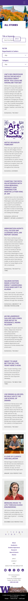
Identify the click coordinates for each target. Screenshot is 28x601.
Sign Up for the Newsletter (14, 565)
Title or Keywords (8, 36)
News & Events (14, 552)
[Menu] (24, 2)
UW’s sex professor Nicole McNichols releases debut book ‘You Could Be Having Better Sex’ (13, 78)
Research (14, 550)
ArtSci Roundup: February (12, 143)
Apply (17, 39)
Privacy (6, 598)
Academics (14, 545)
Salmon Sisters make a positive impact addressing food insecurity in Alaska (13, 285)
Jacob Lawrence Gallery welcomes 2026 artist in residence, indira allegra (13, 320)
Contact (14, 561)
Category (5, 60)
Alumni (14, 555)
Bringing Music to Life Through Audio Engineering (13, 505)
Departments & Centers (10, 51)
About (14, 543)
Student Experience (14, 547)
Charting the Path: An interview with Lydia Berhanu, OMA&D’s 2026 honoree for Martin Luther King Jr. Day (13, 187)
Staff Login (22, 598)
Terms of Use (13, 598)
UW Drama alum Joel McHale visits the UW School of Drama (14, 397)
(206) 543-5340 (14, 582)
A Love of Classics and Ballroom (12, 457)
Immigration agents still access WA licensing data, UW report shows (13, 231)
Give (14, 563)
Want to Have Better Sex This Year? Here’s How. (12, 363)
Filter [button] (4, 48)
